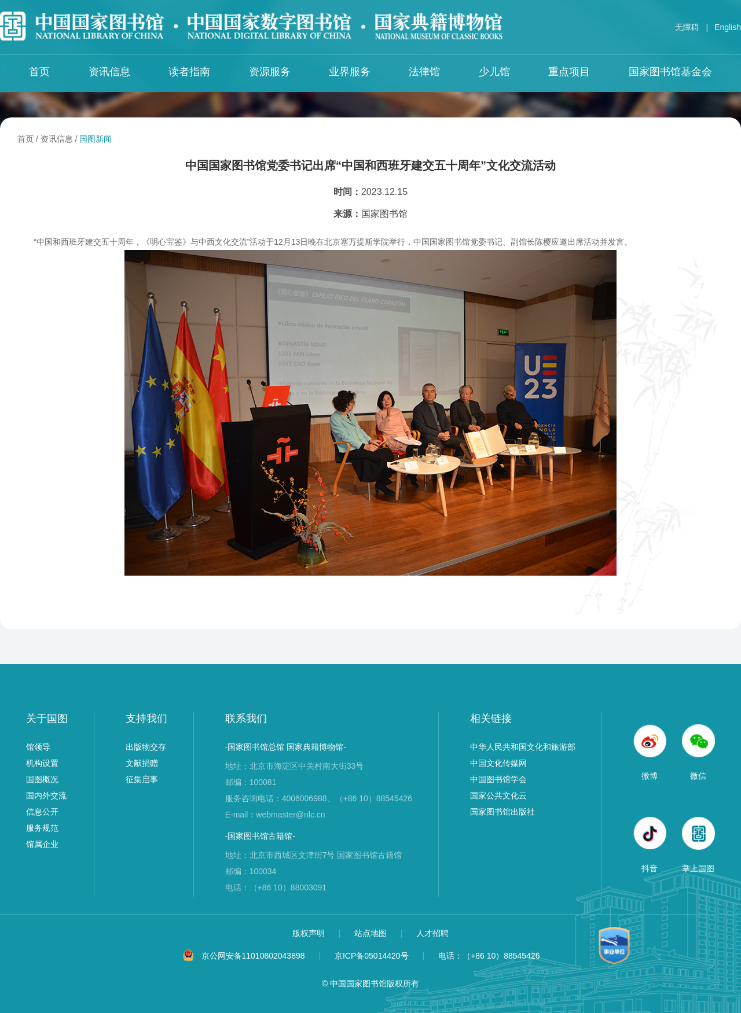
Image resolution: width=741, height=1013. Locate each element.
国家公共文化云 (498, 795)
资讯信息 (109, 72)
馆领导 (38, 747)
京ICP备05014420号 (372, 955)
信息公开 (42, 811)
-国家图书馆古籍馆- (260, 836)
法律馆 (424, 72)
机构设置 (42, 763)
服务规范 (42, 827)
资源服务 (270, 72)
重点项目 (569, 72)
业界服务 (349, 72)
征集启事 (142, 779)
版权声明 (309, 933)
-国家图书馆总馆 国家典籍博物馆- (285, 747)
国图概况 (42, 779)
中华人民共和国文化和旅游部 (522, 747)
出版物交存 (146, 747)
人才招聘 (432, 933)
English (727, 27)
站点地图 (371, 933)
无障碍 (687, 27)
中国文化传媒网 (498, 763)
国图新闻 (95, 138)
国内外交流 (46, 795)
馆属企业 (42, 844)
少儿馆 (494, 72)
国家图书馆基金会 (670, 72)
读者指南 (189, 72)
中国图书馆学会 (498, 779)
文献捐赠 (142, 763)
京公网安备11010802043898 (253, 955)
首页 (39, 72)
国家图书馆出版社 (502, 811)
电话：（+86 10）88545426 (489, 955)
